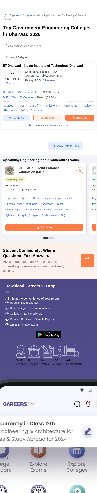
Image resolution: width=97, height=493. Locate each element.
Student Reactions (31, 210)
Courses (8, 105)
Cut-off (33, 105)
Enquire (48, 117)
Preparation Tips (52, 198)
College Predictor (53, 210)
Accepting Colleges (28, 215)
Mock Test (69, 198)
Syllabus (9, 215)
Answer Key (47, 204)
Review (86, 105)
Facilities (9, 110)
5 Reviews (48, 80)
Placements (70, 105)
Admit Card (31, 204)
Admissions (51, 105)
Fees (21, 105)
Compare (36, 110)
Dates (69, 210)
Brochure (79, 117)
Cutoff (60, 204)
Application (11, 198)
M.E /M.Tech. (18, 97)
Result (36, 198)
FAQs (64, 215)
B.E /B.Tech (18, 92)
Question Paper (13, 204)
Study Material (49, 215)
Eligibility (25, 198)
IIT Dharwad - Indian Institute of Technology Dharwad (43, 65)
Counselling (11, 210)
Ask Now (87, 260)
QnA (23, 110)
